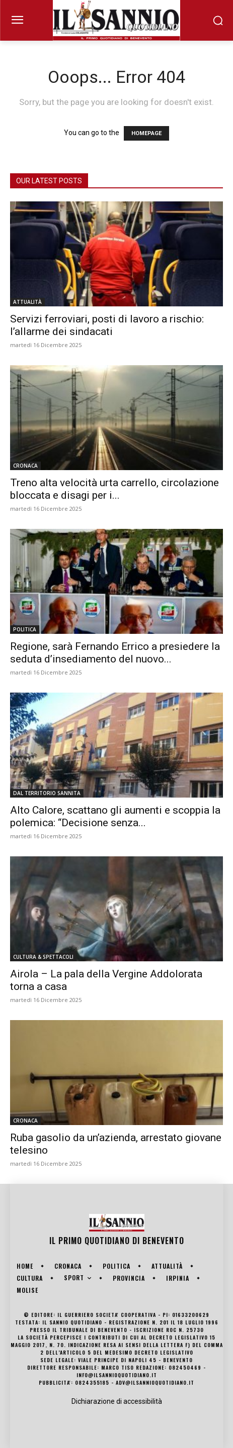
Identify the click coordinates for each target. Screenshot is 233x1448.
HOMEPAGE (146, 133)
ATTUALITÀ (27, 301)
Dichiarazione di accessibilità (116, 1401)
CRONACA (25, 465)
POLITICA (24, 629)
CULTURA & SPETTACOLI (43, 956)
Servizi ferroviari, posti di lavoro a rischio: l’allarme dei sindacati (107, 325)
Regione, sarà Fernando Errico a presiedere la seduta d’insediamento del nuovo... (115, 652)
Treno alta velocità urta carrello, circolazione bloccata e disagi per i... (114, 489)
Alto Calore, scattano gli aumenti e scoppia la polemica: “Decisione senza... (115, 816)
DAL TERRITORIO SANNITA (47, 793)
